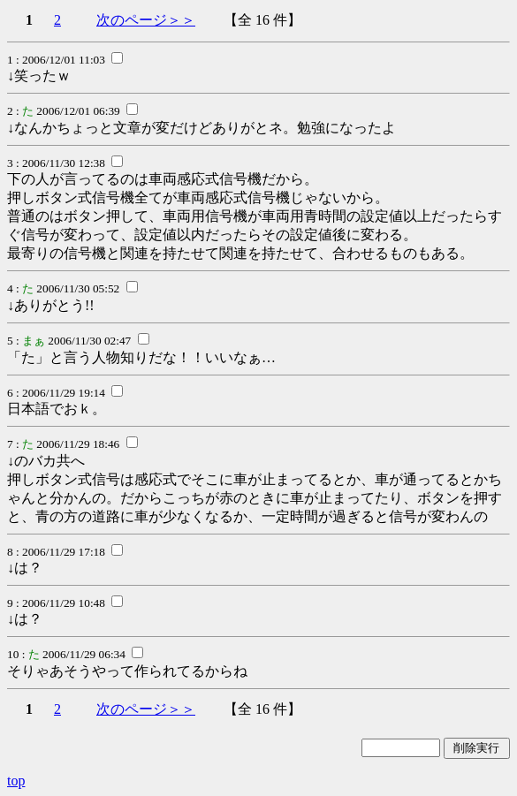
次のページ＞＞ (145, 19)
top (16, 780)
